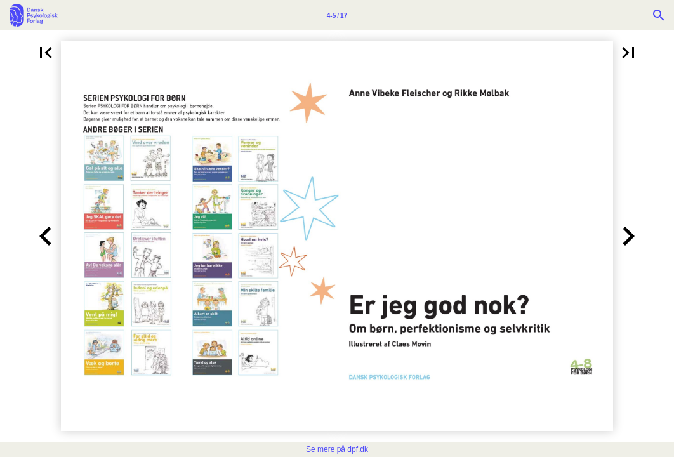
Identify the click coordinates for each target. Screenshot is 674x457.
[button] (45, 52)
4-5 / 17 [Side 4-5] (337, 15)
